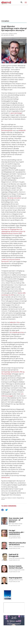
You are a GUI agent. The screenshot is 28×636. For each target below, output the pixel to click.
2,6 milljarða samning (16, 332)
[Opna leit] (21, 2)
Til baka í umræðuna (8, 506)
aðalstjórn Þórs (15, 322)
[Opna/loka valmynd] (26, 2)
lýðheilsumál (5, 477)
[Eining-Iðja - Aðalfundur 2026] (14, 12)
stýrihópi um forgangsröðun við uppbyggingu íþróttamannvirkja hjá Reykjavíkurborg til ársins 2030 (13, 231)
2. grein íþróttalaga (15, 113)
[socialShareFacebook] (2, 510)
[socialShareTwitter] (6, 510)
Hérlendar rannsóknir (14, 198)
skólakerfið (21, 130)
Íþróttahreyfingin (7, 130)
